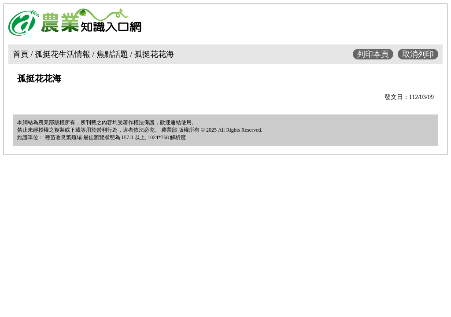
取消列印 (418, 54)
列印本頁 (373, 54)
